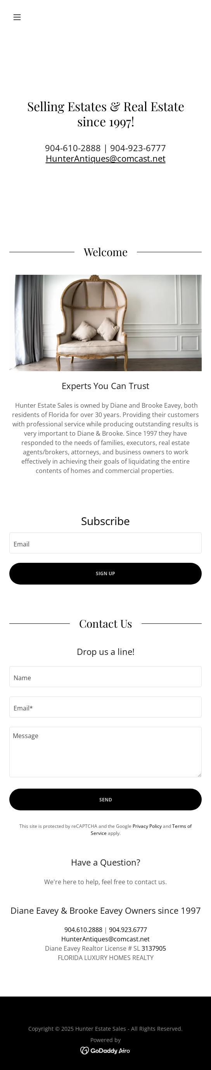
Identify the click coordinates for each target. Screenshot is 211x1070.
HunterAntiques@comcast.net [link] (105, 939)
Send (105, 799)
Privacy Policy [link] (147, 826)
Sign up (105, 573)
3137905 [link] (154, 948)
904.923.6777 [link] (128, 929)
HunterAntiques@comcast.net (106, 158)
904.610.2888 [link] (83, 929)
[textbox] (105, 542)
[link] (105, 1050)
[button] (23, 17)
